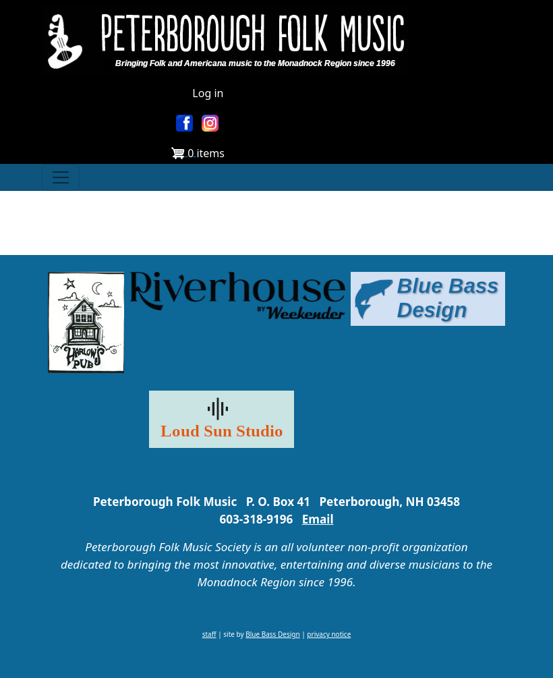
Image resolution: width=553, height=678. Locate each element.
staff (209, 634)
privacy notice (329, 634)
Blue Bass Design (272, 634)
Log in (207, 93)
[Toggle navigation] (61, 177)
